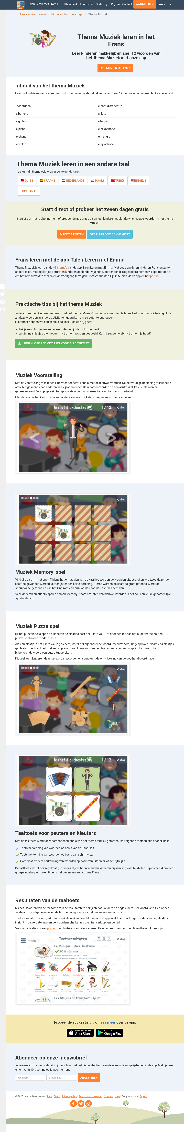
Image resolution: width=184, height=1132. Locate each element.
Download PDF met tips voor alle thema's (54, 343)
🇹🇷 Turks (118, 180)
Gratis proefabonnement (110, 234)
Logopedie (86, 4)
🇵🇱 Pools (98, 180)
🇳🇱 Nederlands (73, 180)
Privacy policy (69, 1096)
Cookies (108, 1096)
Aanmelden (145, 4)
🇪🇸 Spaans (47, 180)
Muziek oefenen (115, 68)
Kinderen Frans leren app (67, 14)
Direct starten (72, 234)
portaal (154, 276)
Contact (127, 4)
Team (57, 1096)
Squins (143, 1096)
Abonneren (89, 1077)
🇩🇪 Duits (27, 180)
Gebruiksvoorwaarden (90, 1096)
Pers (49, 1096)
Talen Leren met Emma (43, 4)
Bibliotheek (70, 4)
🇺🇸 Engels (138, 180)
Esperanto (29, 191)
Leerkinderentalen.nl (33, 14)
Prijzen (115, 4)
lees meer (108, 1022)
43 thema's (60, 267)
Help (117, 1096)
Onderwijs (102, 4)
